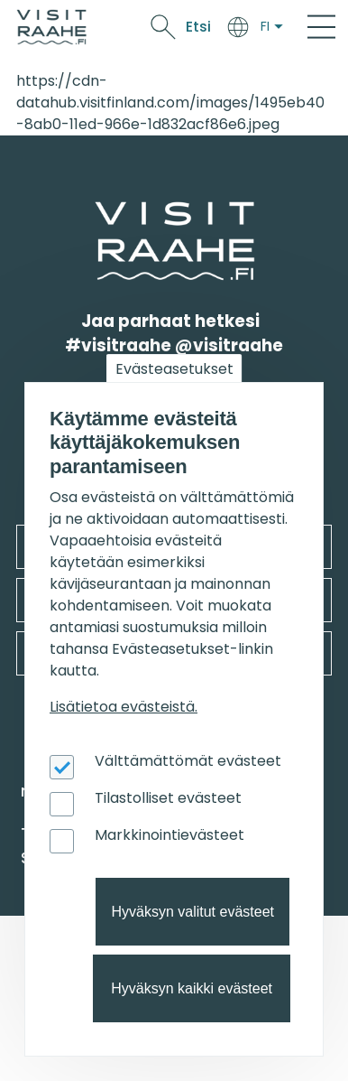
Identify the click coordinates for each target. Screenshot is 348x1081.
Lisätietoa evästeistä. (123, 706)
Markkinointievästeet (169, 835)
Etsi (198, 26)
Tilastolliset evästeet (168, 797)
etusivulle (96, 212)
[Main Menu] (321, 27)
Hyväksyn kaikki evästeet (191, 988)
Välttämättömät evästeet (188, 760)
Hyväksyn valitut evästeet (192, 911)
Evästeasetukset (174, 369)
